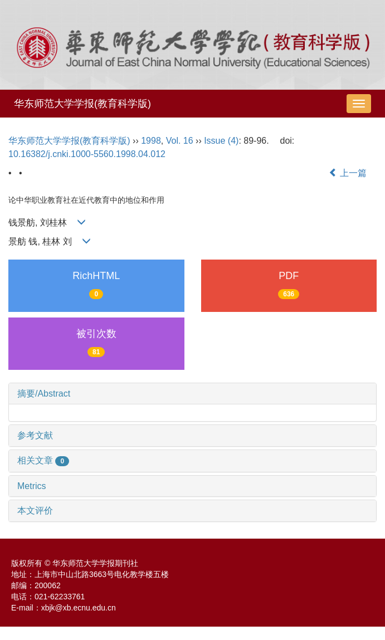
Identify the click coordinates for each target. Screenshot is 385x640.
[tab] (192, 393)
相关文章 (43, 460)
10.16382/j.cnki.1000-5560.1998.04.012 (86, 154)
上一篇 (348, 173)
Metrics (31, 486)
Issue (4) (221, 140)
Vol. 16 (179, 140)
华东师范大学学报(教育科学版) (82, 103)
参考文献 (35, 435)
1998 (151, 140)
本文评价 (35, 510)
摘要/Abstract (43, 393)
